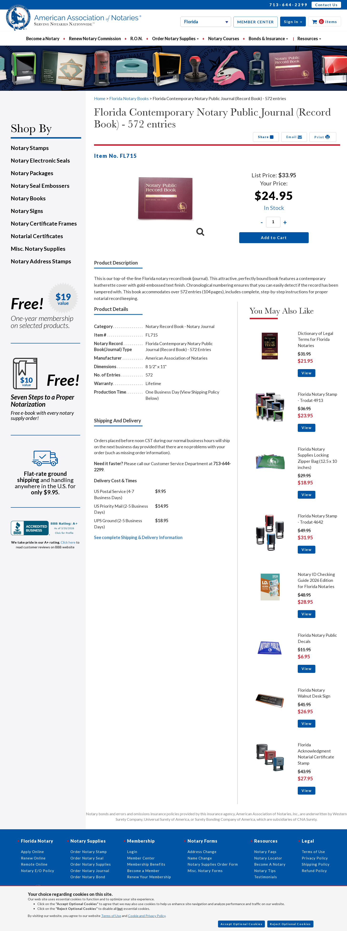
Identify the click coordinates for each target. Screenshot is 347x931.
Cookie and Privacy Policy (146, 916)
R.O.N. (136, 38)
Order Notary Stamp (88, 851)
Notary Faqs (265, 851)
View (307, 373)
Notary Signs (27, 210)
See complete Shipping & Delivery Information (138, 537)
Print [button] (322, 137)
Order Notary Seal (87, 858)
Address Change (202, 851)
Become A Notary (270, 864)
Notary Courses (223, 38)
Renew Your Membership (149, 877)
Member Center (141, 858)
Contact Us (326, 5)
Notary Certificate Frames (44, 223)
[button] (293, 21)
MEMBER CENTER (255, 21)
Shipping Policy (316, 864)
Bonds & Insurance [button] (268, 38)
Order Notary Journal (89, 870)
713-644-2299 (288, 4)
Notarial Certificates (37, 236)
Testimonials (265, 877)
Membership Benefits (146, 864)
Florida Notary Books (129, 98)
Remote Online (34, 864)
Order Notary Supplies (90, 864)
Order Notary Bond (87, 877)
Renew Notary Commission (95, 38)
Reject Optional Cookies (290, 924)
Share (266, 137)
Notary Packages (32, 173)
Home (99, 98)
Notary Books (28, 198)
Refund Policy (314, 870)
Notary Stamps (30, 148)
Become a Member (143, 870)
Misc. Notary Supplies (38, 248)
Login (132, 851)
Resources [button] (309, 38)
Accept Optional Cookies (242, 924)
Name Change (200, 858)
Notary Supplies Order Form (213, 864)
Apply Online (32, 851)
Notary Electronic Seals (40, 160)
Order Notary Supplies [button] (175, 38)
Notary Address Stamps (41, 261)
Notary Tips (265, 870)
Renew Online (33, 858)
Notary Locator (268, 858)
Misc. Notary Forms (205, 870)
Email (294, 137)
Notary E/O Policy (37, 870)
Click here (68, 542)
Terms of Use (111, 916)
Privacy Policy (315, 858)
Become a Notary (42, 38)
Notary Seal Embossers (40, 185)
